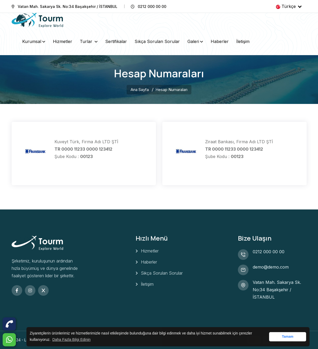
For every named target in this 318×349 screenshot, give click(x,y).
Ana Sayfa (140, 89)
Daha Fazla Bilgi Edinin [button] (71, 339)
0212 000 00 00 (268, 251)
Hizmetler (62, 41)
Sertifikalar (116, 41)
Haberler (220, 41)
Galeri (193, 41)
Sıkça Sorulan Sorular (157, 41)
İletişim (243, 41)
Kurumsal (31, 41)
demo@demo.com (271, 267)
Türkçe (288, 6)
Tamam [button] (287, 336)
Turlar (87, 41)
